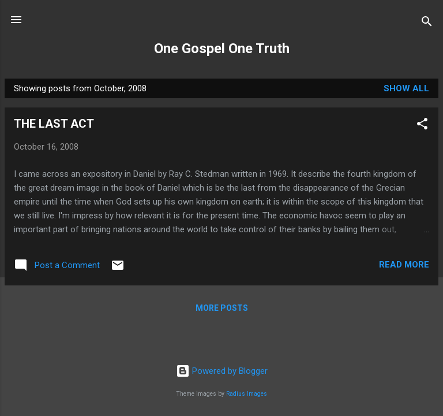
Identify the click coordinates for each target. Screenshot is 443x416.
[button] (422, 126)
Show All (406, 88)
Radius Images (246, 394)
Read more (404, 264)
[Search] (427, 23)
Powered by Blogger (222, 371)
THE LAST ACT (54, 124)
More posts (222, 308)
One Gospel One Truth (222, 48)
